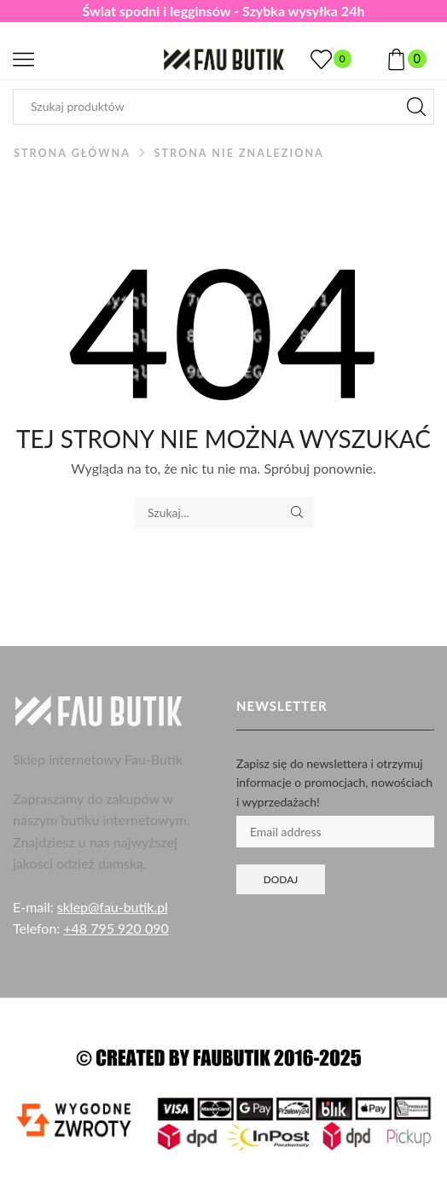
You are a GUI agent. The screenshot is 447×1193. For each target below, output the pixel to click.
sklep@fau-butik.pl (112, 907)
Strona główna (72, 153)
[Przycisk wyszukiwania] (416, 107)
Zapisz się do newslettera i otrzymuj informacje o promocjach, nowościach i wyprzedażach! (334, 782)
